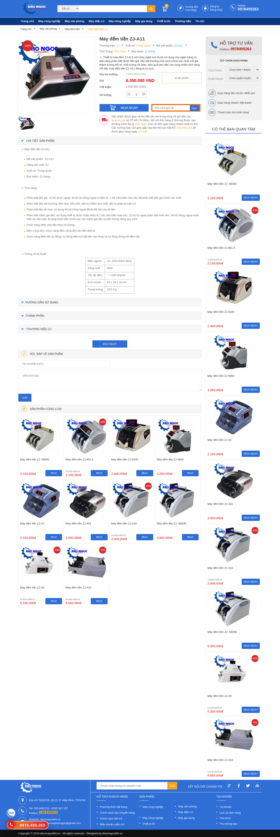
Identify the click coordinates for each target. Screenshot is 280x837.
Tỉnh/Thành (215, 70)
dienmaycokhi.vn (112, 833)
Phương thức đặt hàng (113, 806)
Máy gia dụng (143, 21)
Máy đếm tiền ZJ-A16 (124, 523)
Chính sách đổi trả (111, 818)
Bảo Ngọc (141, 124)
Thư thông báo (229, 823)
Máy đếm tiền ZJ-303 (78, 523)
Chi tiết (142, 131)
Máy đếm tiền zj (97, 29)
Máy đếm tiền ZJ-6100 (124, 459)
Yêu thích (225, 818)
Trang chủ (27, 21)
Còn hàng (120, 51)
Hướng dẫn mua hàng (191, 8)
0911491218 (184, 127)
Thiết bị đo (163, 21)
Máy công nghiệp (49, 21)
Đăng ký (214, 6)
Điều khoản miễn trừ (112, 824)
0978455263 (248, 9)
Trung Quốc (143, 45)
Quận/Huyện (215, 78)
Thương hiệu (183, 21)
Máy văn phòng (75, 21)
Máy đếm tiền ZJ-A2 (32, 523)
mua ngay (110, 344)
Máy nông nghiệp (120, 21)
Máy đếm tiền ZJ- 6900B (171, 523)
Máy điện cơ (96, 21)
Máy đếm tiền (72, 29)
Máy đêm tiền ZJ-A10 (78, 587)
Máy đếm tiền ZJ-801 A (79, 459)
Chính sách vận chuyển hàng (117, 812)
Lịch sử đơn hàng (230, 812)
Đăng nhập (216, 9)
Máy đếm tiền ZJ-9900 (170, 459)
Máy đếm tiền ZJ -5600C (35, 459)
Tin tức (199, 21)
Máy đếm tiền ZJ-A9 (32, 587)
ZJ (117, 45)
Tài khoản (225, 806)
